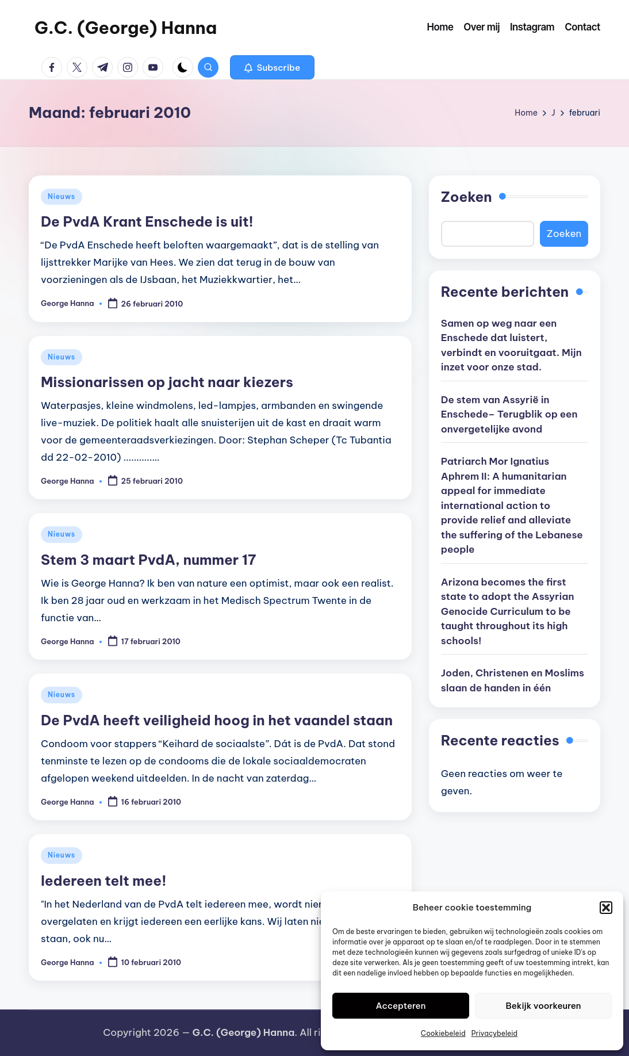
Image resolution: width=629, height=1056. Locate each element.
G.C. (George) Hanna (125, 28)
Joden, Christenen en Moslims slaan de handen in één (512, 680)
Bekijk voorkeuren (543, 1005)
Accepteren (401, 1005)
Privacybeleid (494, 1033)
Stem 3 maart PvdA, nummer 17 (148, 559)
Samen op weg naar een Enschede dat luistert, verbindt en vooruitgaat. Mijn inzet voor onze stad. (511, 345)
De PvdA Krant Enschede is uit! (147, 221)
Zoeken (466, 196)
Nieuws (61, 196)
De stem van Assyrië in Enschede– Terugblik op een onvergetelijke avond (509, 414)
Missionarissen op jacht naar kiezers (167, 382)
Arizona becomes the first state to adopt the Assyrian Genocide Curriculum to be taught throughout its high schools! (507, 611)
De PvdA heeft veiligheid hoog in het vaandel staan (217, 720)
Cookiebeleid (443, 1033)
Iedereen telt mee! (103, 880)
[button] (606, 907)
